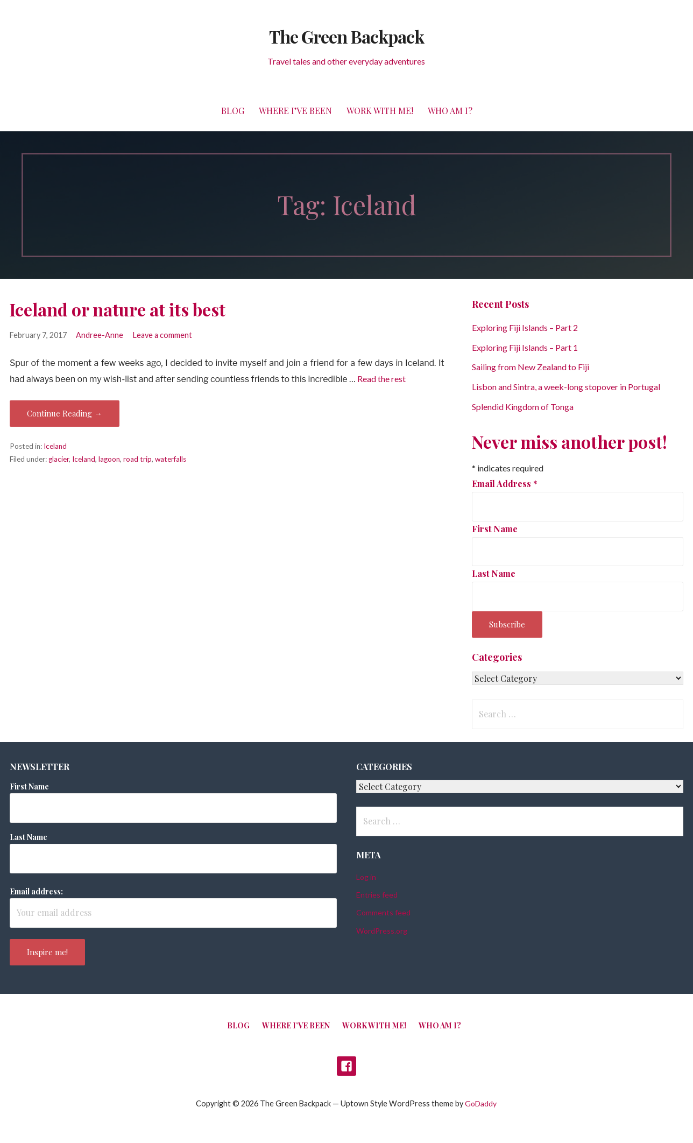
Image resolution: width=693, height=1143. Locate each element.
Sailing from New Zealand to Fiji (530, 367)
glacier (58, 459)
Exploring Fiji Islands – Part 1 (525, 347)
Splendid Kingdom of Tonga (523, 406)
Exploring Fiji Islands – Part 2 (525, 327)
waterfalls (170, 459)
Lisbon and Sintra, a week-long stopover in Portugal (566, 387)
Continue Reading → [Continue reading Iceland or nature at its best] (64, 413)
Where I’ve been (295, 110)
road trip (137, 459)
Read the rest (381, 378)
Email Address (505, 483)
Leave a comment (162, 335)
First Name (495, 528)
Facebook (346, 1066)
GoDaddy (481, 1103)
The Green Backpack (346, 36)
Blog (232, 110)
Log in (366, 876)
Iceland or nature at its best (117, 309)
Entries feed (377, 894)
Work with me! (379, 110)
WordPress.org (381, 930)
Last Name (493, 573)
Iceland (55, 446)
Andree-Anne (99, 335)
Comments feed (383, 912)
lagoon (109, 459)
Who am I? (450, 110)
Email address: (36, 891)
